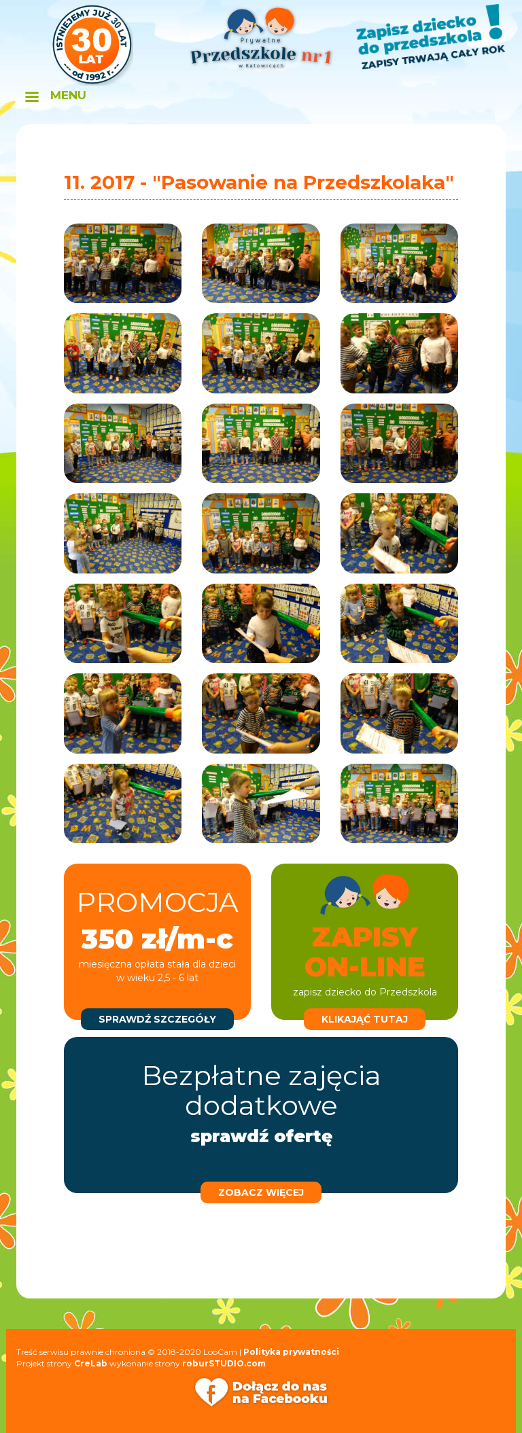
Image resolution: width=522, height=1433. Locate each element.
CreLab (90, 1363)
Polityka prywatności (291, 1352)
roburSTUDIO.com (224, 1363)
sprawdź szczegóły (157, 1019)
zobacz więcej (261, 1192)
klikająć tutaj (364, 1019)
